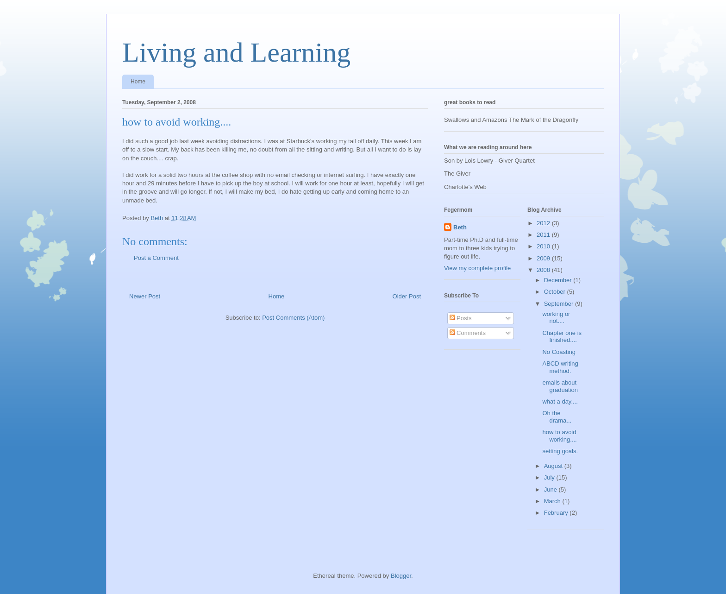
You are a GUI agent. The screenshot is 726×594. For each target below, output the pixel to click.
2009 (544, 258)
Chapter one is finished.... (562, 336)
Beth (460, 227)
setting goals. (560, 451)
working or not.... (556, 317)
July (550, 477)
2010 (544, 246)
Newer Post (144, 296)
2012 (544, 223)
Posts (461, 318)
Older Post (407, 296)
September (559, 303)
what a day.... (559, 401)
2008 (544, 269)
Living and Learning (236, 52)
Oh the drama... (556, 417)
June (551, 489)
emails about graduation (559, 386)
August (554, 465)
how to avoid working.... (559, 436)
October (555, 291)
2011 (544, 234)
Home (138, 81)
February (557, 512)
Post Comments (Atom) (293, 317)
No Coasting (559, 351)
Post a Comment (156, 257)
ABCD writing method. (560, 367)
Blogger (401, 575)
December (559, 280)
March (553, 501)
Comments (468, 332)
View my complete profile (477, 268)
